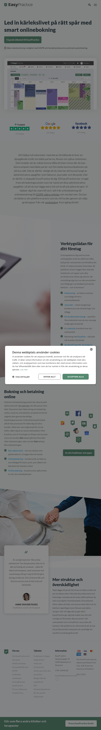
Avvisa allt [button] (49, 376)
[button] (20, 377)
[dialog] (50, 365)
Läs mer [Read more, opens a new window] (24, 369)
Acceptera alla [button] (75, 376)
